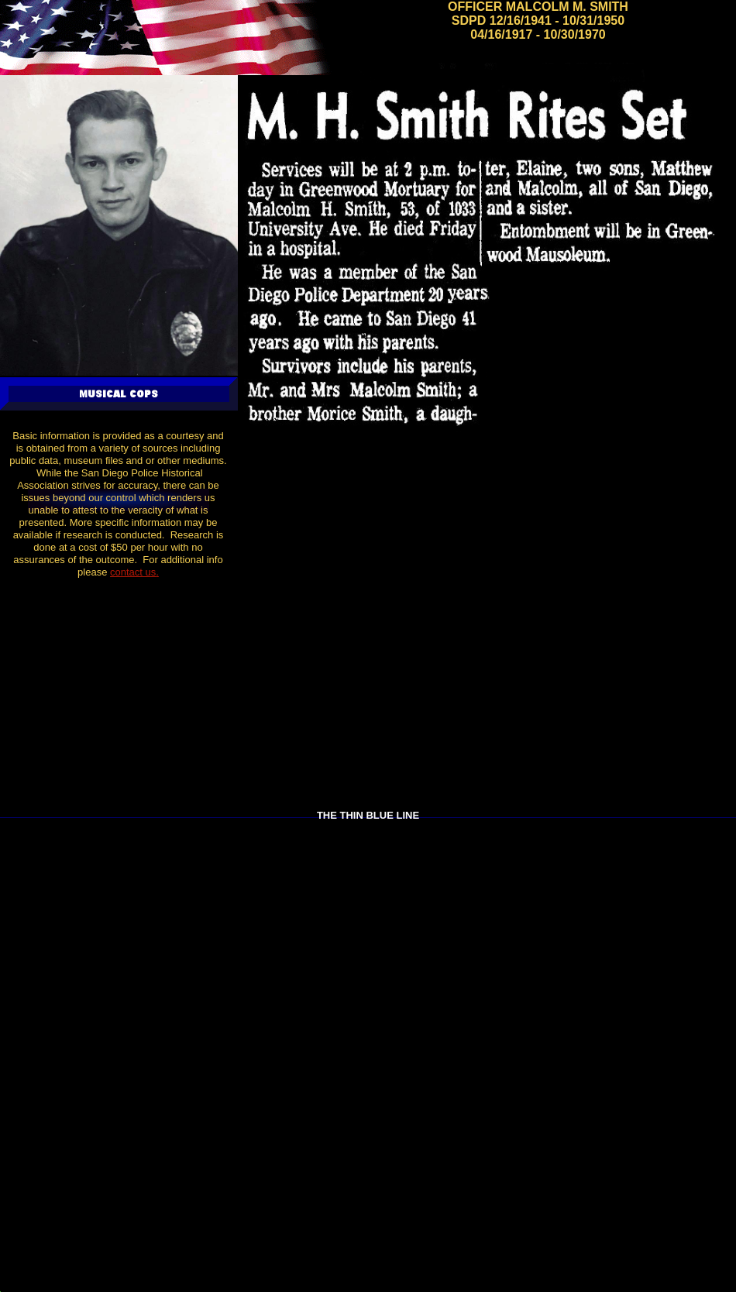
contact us (133, 572)
